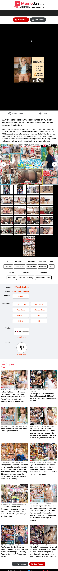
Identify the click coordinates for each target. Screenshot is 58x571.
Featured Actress (39, 310)
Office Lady (39, 304)
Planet (20, 296)
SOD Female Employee (20, 287)
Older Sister (21, 310)
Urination (20, 315)
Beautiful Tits (21, 304)
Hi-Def (20, 321)
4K (39, 321)
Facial (39, 315)
